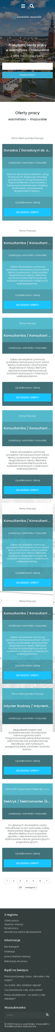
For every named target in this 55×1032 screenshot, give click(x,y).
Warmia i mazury (13, 924)
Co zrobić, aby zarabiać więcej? (22, 985)
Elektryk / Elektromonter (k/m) (29, 801)
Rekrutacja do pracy (16, 961)
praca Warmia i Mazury (17, 956)
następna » (31, 887)
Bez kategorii (11, 946)
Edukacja (9, 951)
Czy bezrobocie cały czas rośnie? (23, 990)
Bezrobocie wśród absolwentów (22, 932)
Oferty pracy (11, 920)
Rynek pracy (11, 928)
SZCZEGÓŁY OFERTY (27, 212)
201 (20, 887)
